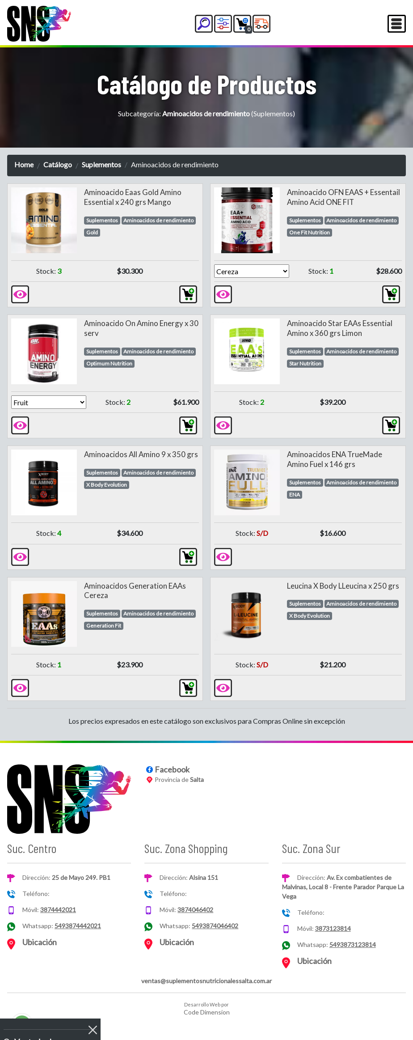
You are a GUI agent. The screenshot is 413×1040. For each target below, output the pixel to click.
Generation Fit (103, 625)
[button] (204, 24)
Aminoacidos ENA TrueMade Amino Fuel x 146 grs (334, 459)
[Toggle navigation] (397, 24)
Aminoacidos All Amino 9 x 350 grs (141, 454)
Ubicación (39, 942)
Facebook (172, 769)
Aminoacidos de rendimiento (158, 220)
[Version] (251, 271)
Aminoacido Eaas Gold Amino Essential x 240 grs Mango (132, 197)
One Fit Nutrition (309, 232)
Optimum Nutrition (109, 363)
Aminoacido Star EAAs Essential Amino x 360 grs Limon (339, 328)
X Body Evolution (106, 484)
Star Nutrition (305, 363)
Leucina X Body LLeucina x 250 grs (343, 585)
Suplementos (101, 164)
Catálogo (57, 164)
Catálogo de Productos (206, 84)
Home (24, 164)
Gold (92, 232)
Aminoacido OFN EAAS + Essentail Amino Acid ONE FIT (343, 197)
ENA (294, 494)
